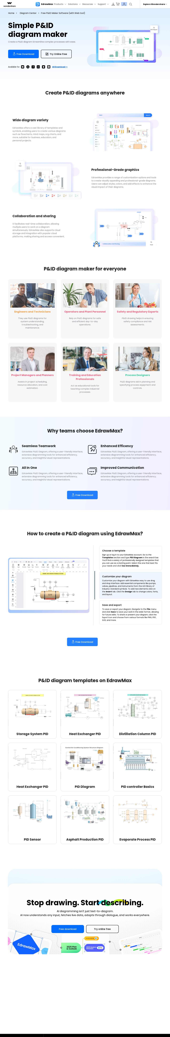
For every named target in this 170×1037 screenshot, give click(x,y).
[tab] (130, 558)
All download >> (60, 67)
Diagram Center (28, 13)
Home (11, 13)
